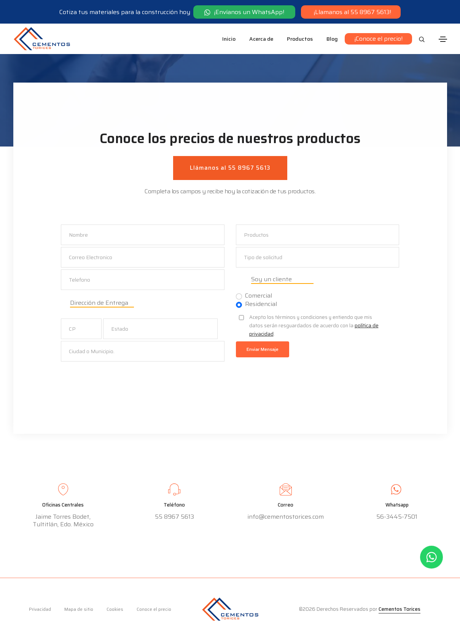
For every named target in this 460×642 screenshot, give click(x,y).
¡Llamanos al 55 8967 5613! (351, 11)
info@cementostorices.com (285, 518)
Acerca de (261, 39)
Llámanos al (230, 168)
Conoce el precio (154, 611)
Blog (332, 39)
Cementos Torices (399, 611)
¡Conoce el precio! (378, 38)
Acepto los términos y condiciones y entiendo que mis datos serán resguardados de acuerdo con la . (314, 326)
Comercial (258, 296)
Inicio (229, 39)
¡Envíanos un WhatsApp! (244, 11)
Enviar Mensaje (263, 350)
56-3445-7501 (396, 519)
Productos (300, 39)
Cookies (115, 611)
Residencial (261, 305)
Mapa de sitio (78, 611)
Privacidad (40, 611)
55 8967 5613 (174, 518)
